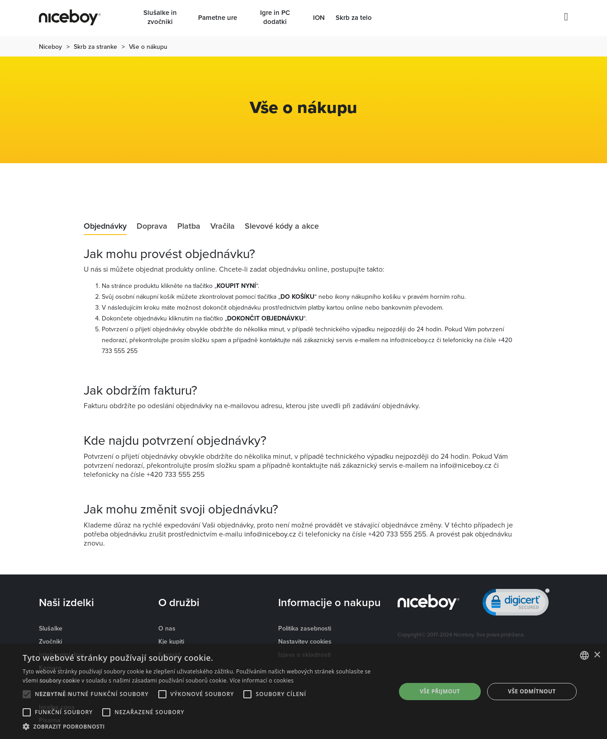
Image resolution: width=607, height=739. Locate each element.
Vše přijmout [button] (440, 691)
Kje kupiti (171, 641)
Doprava (152, 226)
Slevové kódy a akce (282, 226)
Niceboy (50, 46)
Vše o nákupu (148, 46)
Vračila (222, 226)
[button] (204, 726)
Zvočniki (50, 641)
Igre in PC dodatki (275, 17)
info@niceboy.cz (412, 339)
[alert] (303, 691)
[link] (516, 604)
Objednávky (105, 226)
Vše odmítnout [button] (531, 691)
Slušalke (50, 628)
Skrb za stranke (95, 46)
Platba (188, 226)
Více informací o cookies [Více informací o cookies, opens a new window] (262, 680)
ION (319, 17)
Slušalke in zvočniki (160, 17)
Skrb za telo (354, 17)
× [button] (596, 655)
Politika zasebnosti (304, 628)
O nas (166, 628)
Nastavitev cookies (305, 641)
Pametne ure (217, 17)
